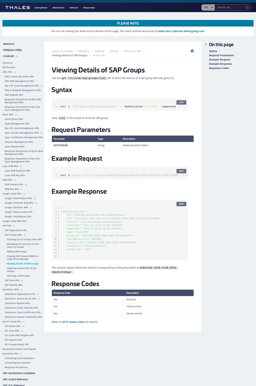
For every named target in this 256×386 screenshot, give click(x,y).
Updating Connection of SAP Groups (22, 268)
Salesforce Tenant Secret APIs (22, 296)
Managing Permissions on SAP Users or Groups (23, 244)
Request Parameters (221, 55)
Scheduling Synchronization (19, 356)
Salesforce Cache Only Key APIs (21, 306)
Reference (8, 43)
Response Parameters (16, 365)
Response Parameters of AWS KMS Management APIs (23, 99)
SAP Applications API (15, 228)
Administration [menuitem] (58, 7)
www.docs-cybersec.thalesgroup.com (181, 31)
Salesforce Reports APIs (17, 301)
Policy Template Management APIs (23, 88)
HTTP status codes (73, 322)
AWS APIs (9, 70)
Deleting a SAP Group (18, 273)
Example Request (219, 59)
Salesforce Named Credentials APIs (23, 315)
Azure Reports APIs (14, 144)
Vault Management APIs (17, 121)
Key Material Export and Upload (19, 347)
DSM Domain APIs (16, 182)
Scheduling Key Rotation (17, 361)
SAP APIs (9, 223)
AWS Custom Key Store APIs (19, 74)
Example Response (220, 63)
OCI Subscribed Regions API (19, 333)
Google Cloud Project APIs (20, 196)
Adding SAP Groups (17, 249)
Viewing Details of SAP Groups (23, 261)
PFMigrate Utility (12, 49)
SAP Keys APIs (14, 278)
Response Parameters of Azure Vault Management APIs (24, 151)
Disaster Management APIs (19, 140)
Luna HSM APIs (12, 164)
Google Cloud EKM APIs (14, 219)
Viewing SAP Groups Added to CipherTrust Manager (22, 256)
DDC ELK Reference (13, 382)
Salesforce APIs (12, 287)
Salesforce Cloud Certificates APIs (23, 310)
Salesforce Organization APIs (22, 292)
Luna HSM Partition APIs (17, 168)
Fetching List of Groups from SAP (24, 237)
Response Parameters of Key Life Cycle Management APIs (22, 107)
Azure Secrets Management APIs (24, 131)
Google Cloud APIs (13, 191)
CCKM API (10, 54)
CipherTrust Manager (63, 51)
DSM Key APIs (14, 187)
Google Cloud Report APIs (18, 214)
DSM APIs (9, 178)
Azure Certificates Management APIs (24, 135)
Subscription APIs (14, 117)
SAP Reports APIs (14, 283)
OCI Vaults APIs (15, 324)
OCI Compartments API (17, 342)
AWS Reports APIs (14, 93)
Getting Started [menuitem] (41, 7)
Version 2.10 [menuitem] (99, 55)
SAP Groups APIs (15, 233)
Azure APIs (9, 112)
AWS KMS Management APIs (19, 79)
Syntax (213, 51)
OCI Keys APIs (14, 328)
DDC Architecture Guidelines (19, 371)
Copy (181, 102)
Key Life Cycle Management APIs (24, 83)
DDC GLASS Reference (15, 376)
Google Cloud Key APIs (18, 205)
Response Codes (219, 68)
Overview (7, 61)
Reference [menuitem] (74, 7)
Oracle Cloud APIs (13, 319)
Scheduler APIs (12, 351)
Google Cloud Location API (18, 210)
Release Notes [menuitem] (89, 7)
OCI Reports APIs (13, 338)
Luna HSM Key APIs (15, 173)
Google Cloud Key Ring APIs (21, 201)
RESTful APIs (8, 65)
